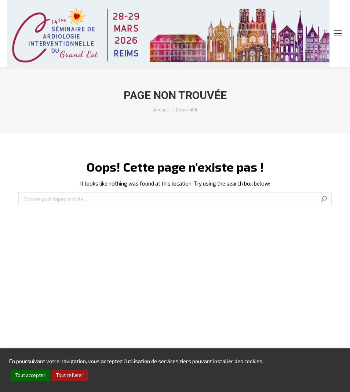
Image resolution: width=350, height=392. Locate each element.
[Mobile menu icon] (338, 33)
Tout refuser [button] (69, 375)
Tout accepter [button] (30, 375)
